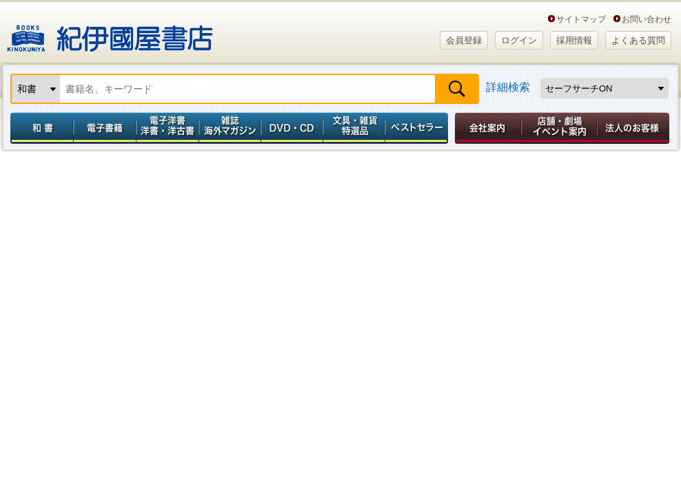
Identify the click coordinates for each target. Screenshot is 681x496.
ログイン (519, 40)
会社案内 (486, 128)
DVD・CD (292, 128)
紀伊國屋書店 (110, 33)
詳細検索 (508, 87)
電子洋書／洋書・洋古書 (167, 128)
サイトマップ (581, 18)
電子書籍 (104, 128)
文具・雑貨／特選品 (354, 128)
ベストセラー (418, 128)
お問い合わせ (646, 18)
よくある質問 (638, 40)
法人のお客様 (634, 128)
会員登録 (464, 40)
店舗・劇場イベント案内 (559, 128)
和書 (39, 128)
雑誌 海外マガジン (230, 128)
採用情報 (574, 40)
